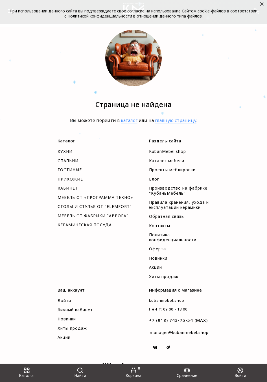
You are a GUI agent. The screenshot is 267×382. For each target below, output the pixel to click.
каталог (129, 120)
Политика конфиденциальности (172, 237)
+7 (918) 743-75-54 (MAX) (178, 320)
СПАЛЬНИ (68, 160)
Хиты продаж (163, 276)
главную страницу (175, 120)
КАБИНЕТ (68, 188)
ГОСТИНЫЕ (70, 169)
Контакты (159, 225)
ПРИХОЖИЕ (70, 179)
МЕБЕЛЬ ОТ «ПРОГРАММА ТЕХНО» (95, 197)
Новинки (158, 258)
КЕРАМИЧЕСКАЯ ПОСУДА (85, 224)
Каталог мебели (166, 160)
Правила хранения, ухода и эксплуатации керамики (179, 205)
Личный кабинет (75, 309)
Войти (64, 300)
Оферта (157, 248)
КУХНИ (65, 151)
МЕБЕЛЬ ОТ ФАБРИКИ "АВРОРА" (93, 215)
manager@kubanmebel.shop (179, 332)
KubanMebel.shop (167, 151)
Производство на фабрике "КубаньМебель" (178, 191)
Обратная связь (166, 216)
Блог (154, 179)
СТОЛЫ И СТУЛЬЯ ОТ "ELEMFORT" (95, 206)
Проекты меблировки (172, 169)
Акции (155, 267)
